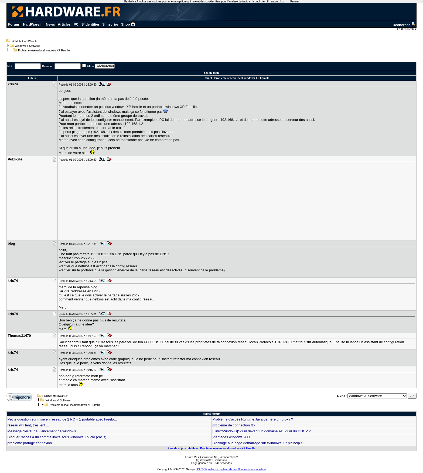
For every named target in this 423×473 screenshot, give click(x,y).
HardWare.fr (33, 24)
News (50, 24)
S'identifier (90, 24)
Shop (128, 24)
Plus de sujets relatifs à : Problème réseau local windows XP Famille (211, 448)
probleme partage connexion (30, 443)
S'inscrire (110, 24)
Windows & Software (27, 45)
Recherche (404, 25)
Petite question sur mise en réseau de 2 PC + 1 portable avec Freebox (62, 419)
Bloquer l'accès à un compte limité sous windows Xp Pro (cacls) (57, 437)
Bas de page (212, 72)
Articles (64, 24)
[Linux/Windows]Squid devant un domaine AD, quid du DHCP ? (261, 431)
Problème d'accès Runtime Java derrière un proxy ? (252, 419)
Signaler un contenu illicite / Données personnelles (234, 469)
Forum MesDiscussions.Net (201, 457)
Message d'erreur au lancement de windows (42, 431)
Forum (13, 24)
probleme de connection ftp (233, 425)
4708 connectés (407, 29)
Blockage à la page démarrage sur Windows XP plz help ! (257, 443)
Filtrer (90, 66)
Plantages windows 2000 (231, 437)
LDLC (199, 469)
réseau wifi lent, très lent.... (28, 425)
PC (76, 24)
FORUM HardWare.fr (24, 41)
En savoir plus (275, 1)
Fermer (294, 1)
